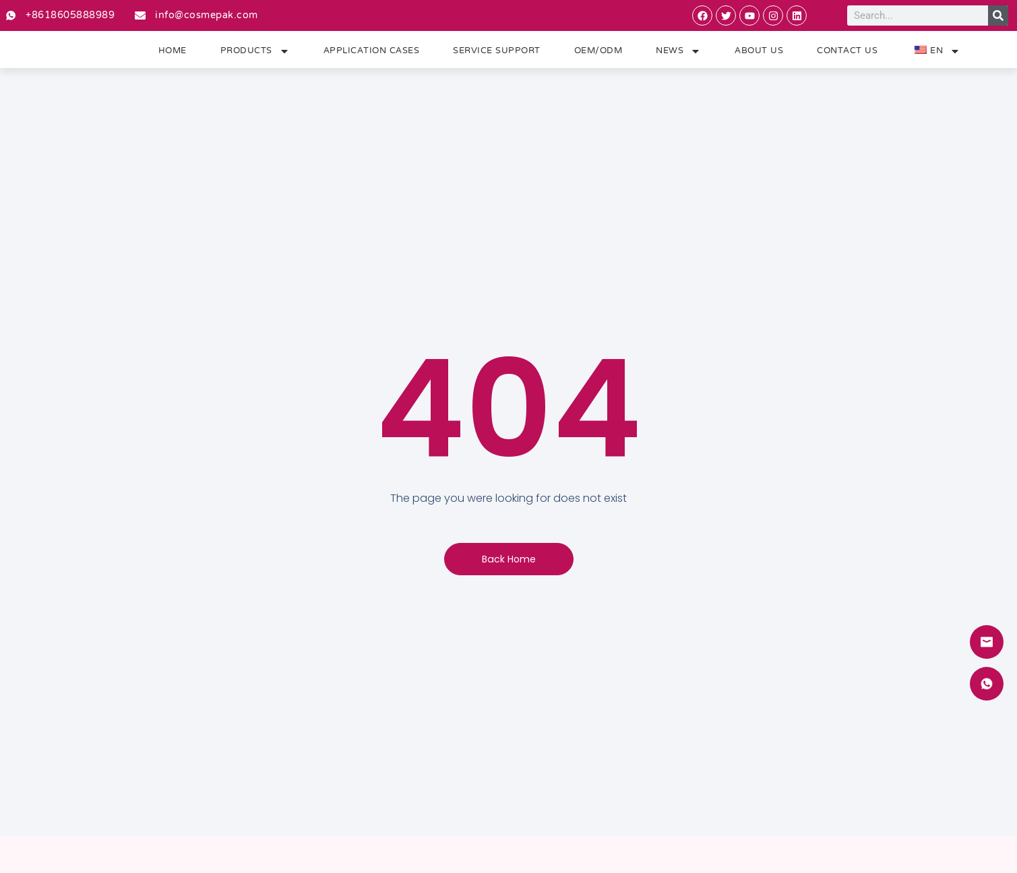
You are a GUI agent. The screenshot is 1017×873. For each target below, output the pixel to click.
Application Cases (371, 54)
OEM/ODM (598, 54)
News (678, 54)
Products (255, 54)
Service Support (497, 54)
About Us (759, 54)
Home (172, 54)
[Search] (998, 15)
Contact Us (847, 54)
